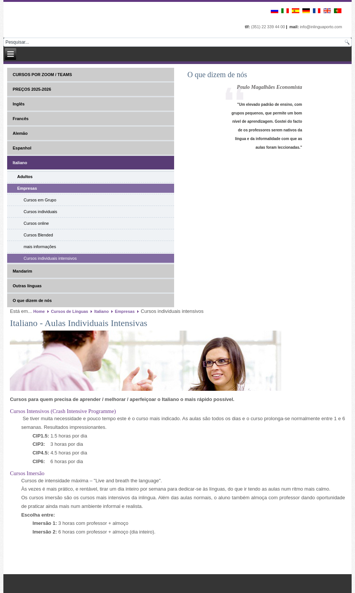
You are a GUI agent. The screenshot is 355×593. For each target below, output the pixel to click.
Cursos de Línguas (69, 311)
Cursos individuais (40, 211)
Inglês (19, 104)
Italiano (20, 162)
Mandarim (22, 271)
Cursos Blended (38, 235)
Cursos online (36, 223)
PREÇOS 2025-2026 (32, 89)
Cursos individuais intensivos (50, 258)
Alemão (20, 133)
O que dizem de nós (32, 300)
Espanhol (22, 148)
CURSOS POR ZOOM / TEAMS (42, 74)
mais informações (40, 246)
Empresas (27, 188)
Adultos (25, 176)
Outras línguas (27, 286)
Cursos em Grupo (40, 200)
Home (39, 311)
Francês (21, 118)
